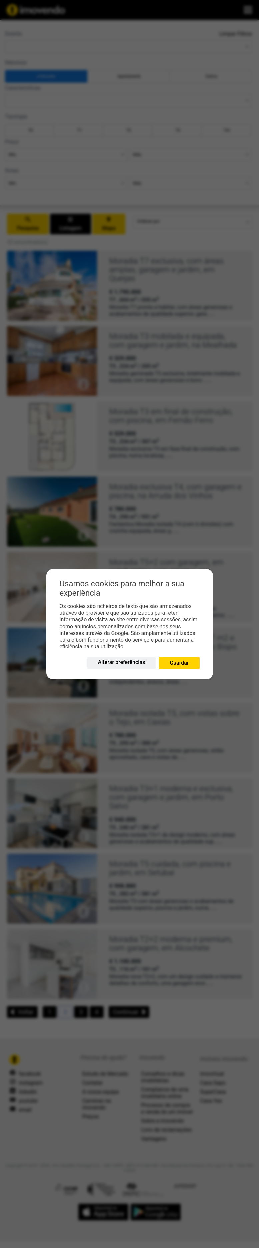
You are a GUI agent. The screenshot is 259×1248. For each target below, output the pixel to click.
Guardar (179, 663)
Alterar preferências (121, 662)
